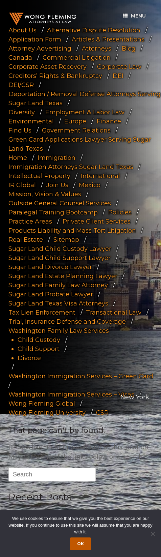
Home (17, 157)
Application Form (34, 39)
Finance (109, 121)
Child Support (39, 348)
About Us (22, 30)
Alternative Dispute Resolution (93, 30)
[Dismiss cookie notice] (152, 533)
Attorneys (96, 48)
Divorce (29, 357)
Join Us (57, 184)
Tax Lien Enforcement (41, 312)
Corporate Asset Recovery (47, 66)
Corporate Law (119, 66)
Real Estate (25, 239)
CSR (102, 412)
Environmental (31, 121)
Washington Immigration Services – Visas (71, 394)
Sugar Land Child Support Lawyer (59, 257)
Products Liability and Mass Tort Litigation (72, 230)
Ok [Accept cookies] (80, 543)
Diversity (21, 112)
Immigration (56, 157)
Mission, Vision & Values (44, 194)
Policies (120, 212)
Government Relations (76, 130)
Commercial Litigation (77, 57)
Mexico (89, 184)
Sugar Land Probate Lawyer (50, 294)
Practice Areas (30, 221)
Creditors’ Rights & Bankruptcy (55, 75)
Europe (75, 121)
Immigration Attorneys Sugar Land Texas (70, 166)
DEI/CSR (21, 84)
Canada (20, 57)
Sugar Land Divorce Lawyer (50, 266)
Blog (129, 48)
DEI (118, 75)
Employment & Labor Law (84, 112)
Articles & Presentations (108, 39)
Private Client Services (97, 221)
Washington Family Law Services (58, 330)
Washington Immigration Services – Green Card (80, 376)
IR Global (22, 184)
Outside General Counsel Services (59, 203)
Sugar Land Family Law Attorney (58, 285)
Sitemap (66, 239)
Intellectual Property (39, 175)
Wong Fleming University (47, 412)
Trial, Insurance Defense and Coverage (67, 321)
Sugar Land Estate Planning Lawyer (62, 276)
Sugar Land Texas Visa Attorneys (58, 303)
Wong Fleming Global (41, 403)
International (100, 175)
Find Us (19, 130)
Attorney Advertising (39, 48)
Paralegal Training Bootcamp (53, 212)
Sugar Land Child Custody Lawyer (59, 248)
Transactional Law (113, 312)
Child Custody (39, 339)
